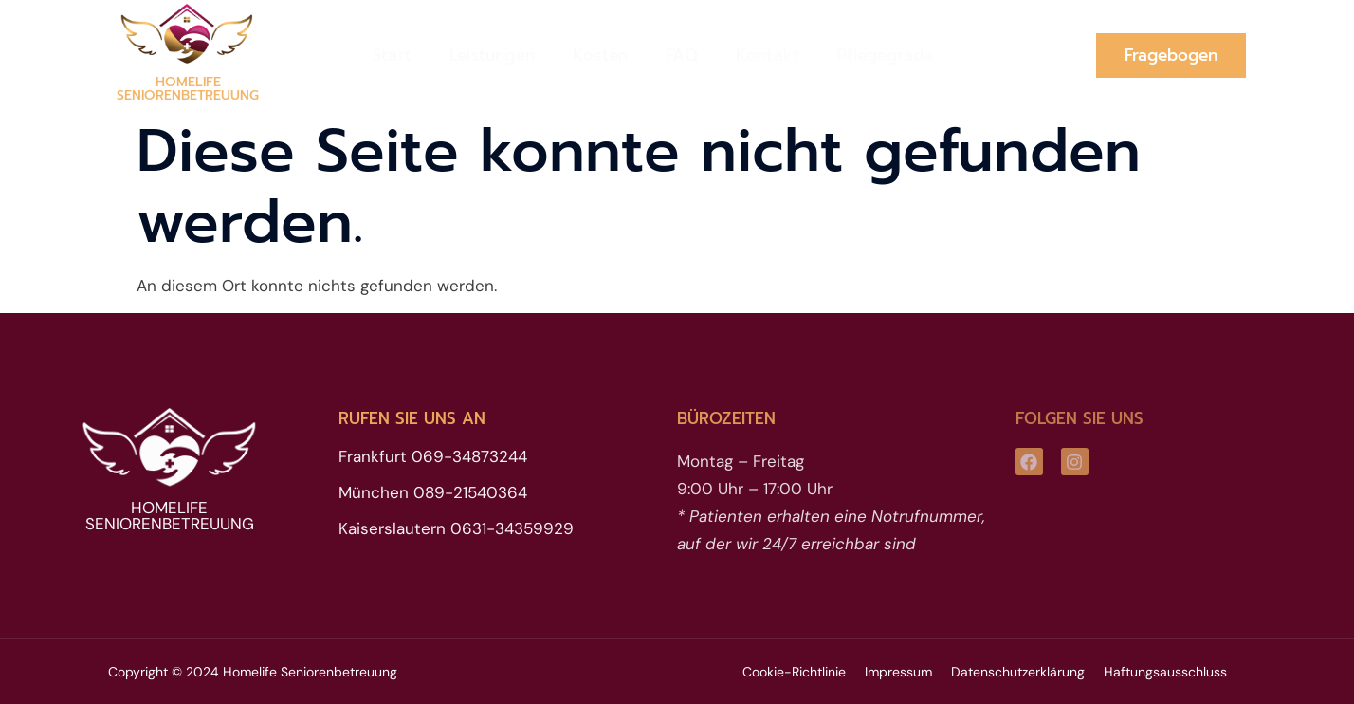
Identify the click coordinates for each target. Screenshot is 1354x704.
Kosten (600, 55)
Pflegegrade (885, 55)
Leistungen (492, 55)
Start (392, 55)
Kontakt (767, 55)
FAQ (682, 55)
